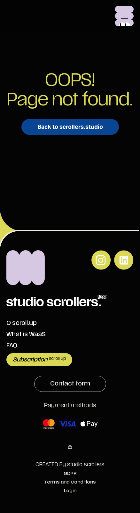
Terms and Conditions (70, 482)
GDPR (70, 473)
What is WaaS (26, 334)
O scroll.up (21, 323)
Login (70, 490)
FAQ (11, 345)
